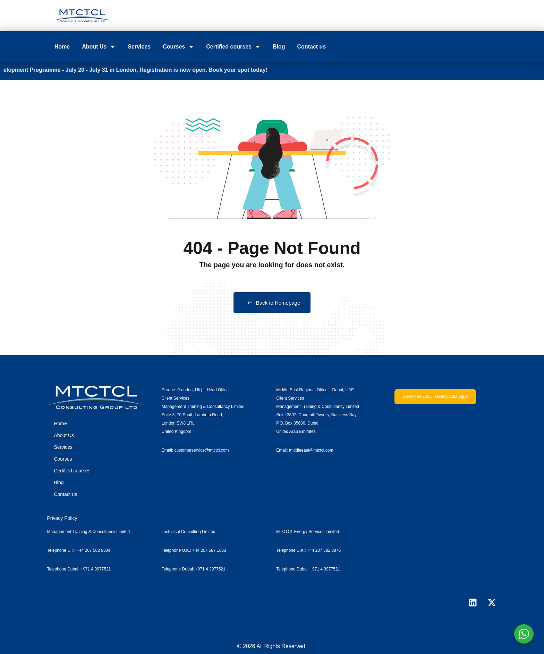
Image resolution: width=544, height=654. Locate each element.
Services (139, 47)
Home (62, 47)
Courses (178, 47)
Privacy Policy (62, 518)
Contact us (311, 47)
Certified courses (233, 47)
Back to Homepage (272, 303)
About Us (99, 47)
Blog (279, 47)
